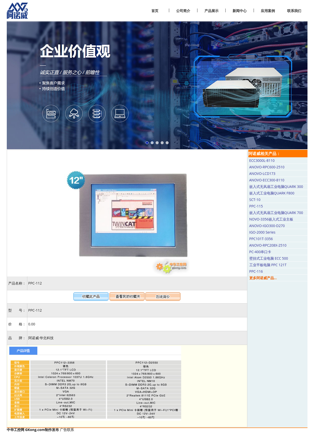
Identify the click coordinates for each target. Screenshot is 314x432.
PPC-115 (256, 206)
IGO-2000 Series (262, 232)
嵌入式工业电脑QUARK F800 (271, 193)
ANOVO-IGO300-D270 (267, 225)
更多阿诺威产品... (263, 277)
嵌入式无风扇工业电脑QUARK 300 (276, 186)
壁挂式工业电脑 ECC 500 (268, 258)
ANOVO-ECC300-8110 (266, 180)
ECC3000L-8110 (262, 160)
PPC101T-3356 (261, 238)
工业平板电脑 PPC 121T (268, 264)
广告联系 (67, 429)
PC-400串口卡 (260, 251)
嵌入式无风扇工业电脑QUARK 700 (276, 212)
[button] (147, 142)
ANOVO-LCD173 (262, 173)
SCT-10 (255, 199)
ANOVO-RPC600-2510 (266, 167)
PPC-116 (256, 271)
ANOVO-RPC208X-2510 (268, 245)
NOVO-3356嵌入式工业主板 (271, 219)
